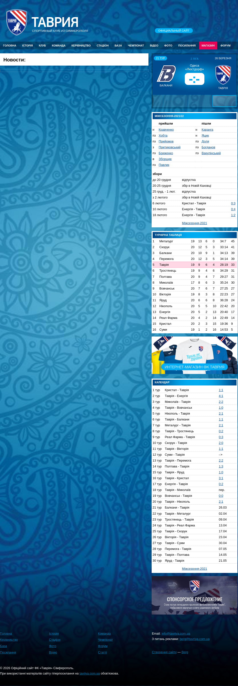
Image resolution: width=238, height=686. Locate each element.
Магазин (208, 45)
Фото (168, 45)
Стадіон (103, 45)
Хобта (163, 135)
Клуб (42, 45)
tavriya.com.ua (89, 673)
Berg (185, 652)
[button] (157, 74)
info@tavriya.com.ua (175, 633)
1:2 (233, 215)
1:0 (221, 407)
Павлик (164, 165)
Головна (9, 45)
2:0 (221, 443)
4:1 (221, 396)
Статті (102, 652)
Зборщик (165, 159)
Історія (27, 45)
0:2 (221, 431)
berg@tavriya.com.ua (195, 639)
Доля (205, 141)
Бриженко (166, 153)
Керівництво (81, 45)
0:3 (233, 203)
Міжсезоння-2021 (194, 223)
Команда (58, 45)
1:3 (221, 466)
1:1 (221, 390)
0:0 (221, 496)
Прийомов (166, 141)
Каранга (207, 129)
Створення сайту (164, 652)
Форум (226, 45)
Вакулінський (211, 153)
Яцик (205, 135)
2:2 (221, 402)
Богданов (208, 147)
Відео (154, 45)
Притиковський (170, 147)
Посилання (187, 45)
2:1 (221, 413)
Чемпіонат (136, 45)
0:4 (233, 209)
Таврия (55, 22)
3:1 (221, 478)
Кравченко (166, 129)
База (118, 45)
